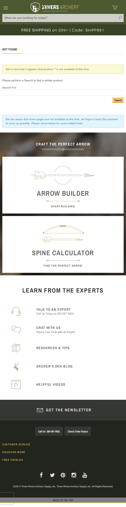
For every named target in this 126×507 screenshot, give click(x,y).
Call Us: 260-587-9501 (49, 431)
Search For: (9, 87)
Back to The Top (63, 500)
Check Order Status (78, 431)
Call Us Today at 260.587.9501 (77, 311)
